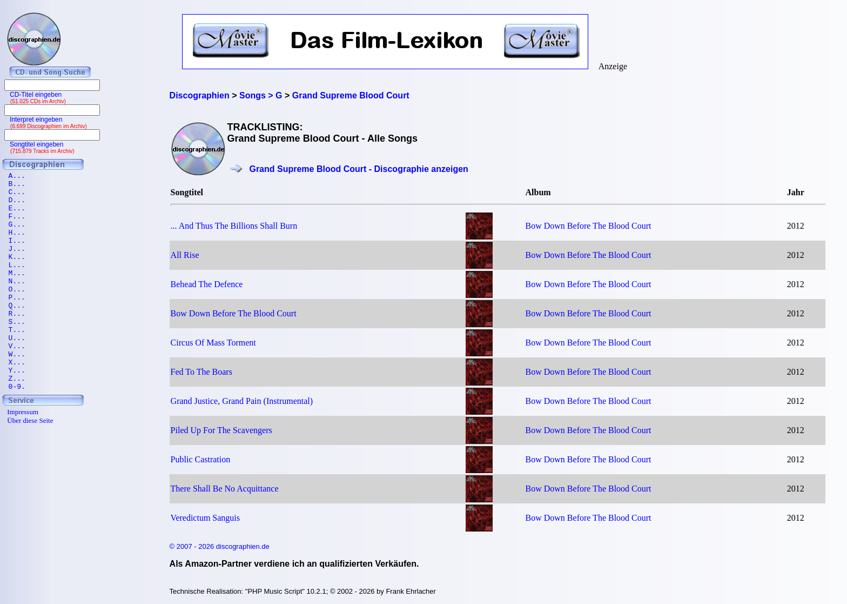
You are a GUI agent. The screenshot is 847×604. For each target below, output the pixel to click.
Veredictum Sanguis (205, 517)
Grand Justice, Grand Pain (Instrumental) (242, 401)
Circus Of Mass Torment (213, 342)
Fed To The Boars (201, 371)
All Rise (185, 255)
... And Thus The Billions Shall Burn (234, 225)
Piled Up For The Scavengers (221, 430)
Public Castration (201, 459)
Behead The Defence (207, 284)
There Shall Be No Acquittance (225, 488)
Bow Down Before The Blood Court (588, 225)
